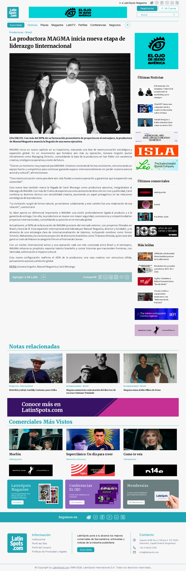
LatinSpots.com (60, 567)
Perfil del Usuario (41, 547)
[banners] (78, 12)
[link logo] (13, 12)
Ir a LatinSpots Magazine (133, 2)
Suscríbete (16, 25)
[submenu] (127, 25)
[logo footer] (17, 543)
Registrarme (147, 8)
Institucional (38, 539)
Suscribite (17, 502)
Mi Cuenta (168, 8)
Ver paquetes (77, 502)
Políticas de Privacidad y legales (49, 551)
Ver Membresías (136, 502)
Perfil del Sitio (39, 543)
